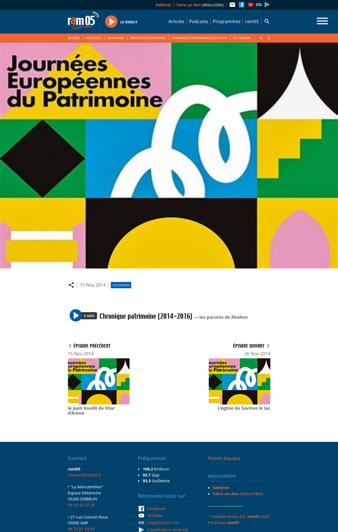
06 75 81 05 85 (81, 528)
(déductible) (200, 4)
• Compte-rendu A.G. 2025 (239, 516)
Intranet (225, 522)
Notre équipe (224, 458)
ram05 (252, 21)
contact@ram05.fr (85, 475)
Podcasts (198, 21)
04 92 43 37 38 (81, 505)
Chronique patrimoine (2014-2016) (199, 38)
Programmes (226, 21)
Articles (177, 21)
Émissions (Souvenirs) (148, 38)
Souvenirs (115, 38)
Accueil (74, 38)
